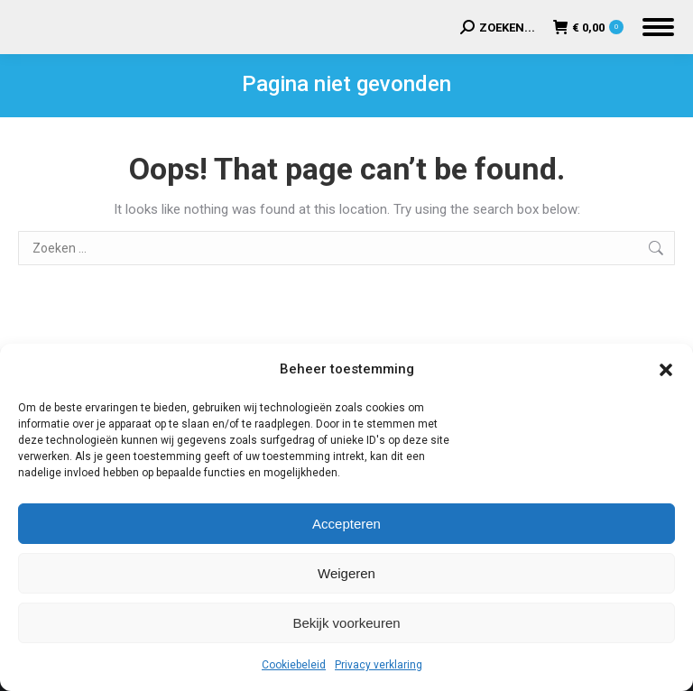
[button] (666, 370)
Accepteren (346, 523)
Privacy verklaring (378, 665)
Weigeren (346, 573)
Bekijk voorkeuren (346, 623)
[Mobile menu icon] (658, 27)
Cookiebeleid (294, 665)
